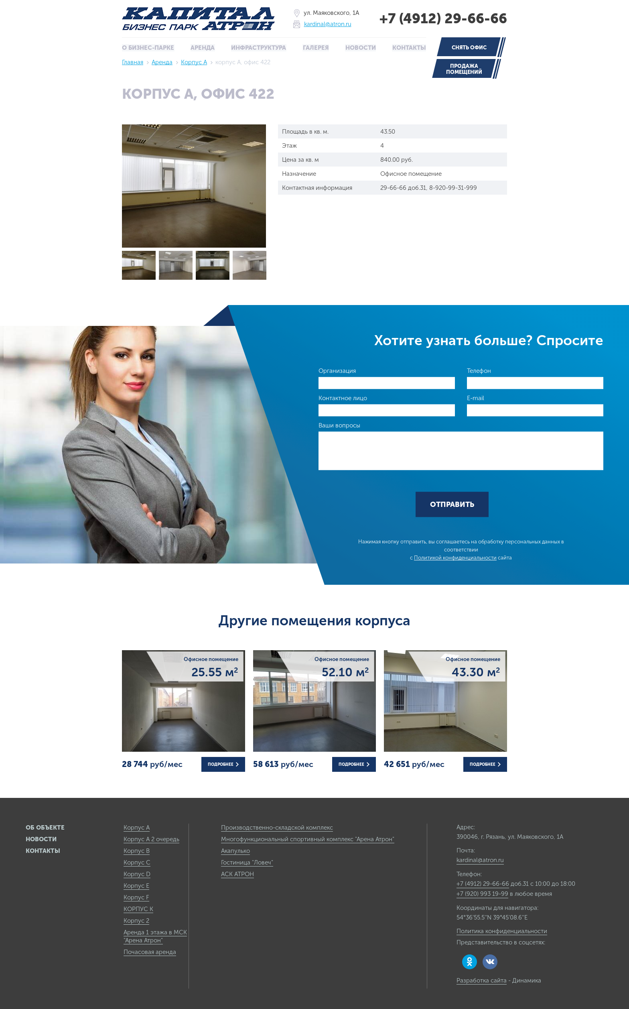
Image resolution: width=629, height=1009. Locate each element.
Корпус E (136, 885)
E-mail (475, 397)
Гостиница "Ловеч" (247, 862)
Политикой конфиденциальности (455, 558)
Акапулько (235, 850)
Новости (360, 47)
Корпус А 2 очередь (151, 838)
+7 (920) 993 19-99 (482, 893)
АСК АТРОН (237, 873)
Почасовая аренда (150, 951)
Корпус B (137, 850)
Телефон (479, 370)
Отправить (452, 504)
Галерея (316, 47)
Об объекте (45, 827)
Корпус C (137, 862)
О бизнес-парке (148, 47)
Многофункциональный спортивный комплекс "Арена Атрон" (307, 838)
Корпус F (136, 897)
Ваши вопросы (339, 425)
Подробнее (223, 764)
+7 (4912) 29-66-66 (441, 18)
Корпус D (137, 873)
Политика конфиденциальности (502, 930)
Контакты (409, 47)
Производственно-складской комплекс (277, 827)
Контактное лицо (343, 397)
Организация (337, 370)
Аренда (203, 47)
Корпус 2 (136, 920)
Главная (132, 61)
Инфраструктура (259, 47)
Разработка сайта (482, 980)
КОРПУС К (138, 908)
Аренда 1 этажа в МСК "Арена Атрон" (155, 936)
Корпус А (194, 61)
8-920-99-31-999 (453, 187)
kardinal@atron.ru (325, 24)
